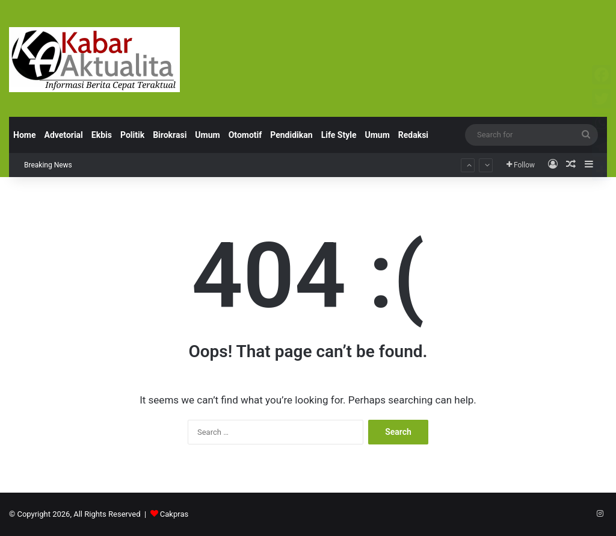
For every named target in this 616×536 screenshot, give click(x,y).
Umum (207, 135)
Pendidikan (291, 135)
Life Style (339, 135)
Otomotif (245, 135)
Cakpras (174, 514)
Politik (132, 135)
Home (24, 135)
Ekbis (101, 135)
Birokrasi (169, 135)
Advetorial (63, 135)
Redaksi (413, 135)
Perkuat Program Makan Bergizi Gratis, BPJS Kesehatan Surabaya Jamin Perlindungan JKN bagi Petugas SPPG (276, 153)
